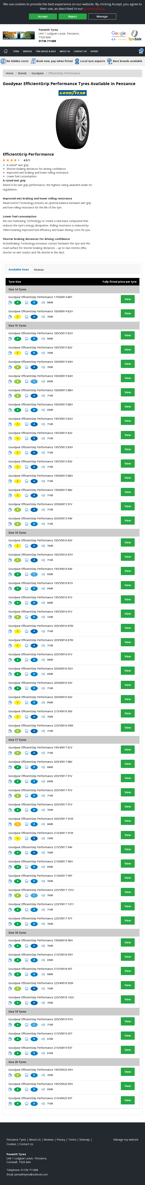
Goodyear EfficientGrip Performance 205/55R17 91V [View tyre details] (40, 776)
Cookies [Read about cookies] (11, 1144)
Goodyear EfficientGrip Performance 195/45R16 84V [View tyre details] (40, 569)
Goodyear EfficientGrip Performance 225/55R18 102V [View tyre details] (41, 997)
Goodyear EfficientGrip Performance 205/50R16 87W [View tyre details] (40, 640)
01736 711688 (47, 41)
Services (27, 51)
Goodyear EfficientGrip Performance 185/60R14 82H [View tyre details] (40, 311)
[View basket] (141, 51)
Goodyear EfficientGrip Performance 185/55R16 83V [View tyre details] (40, 540)
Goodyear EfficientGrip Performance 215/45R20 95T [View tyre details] (40, 1098)
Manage (102, 16)
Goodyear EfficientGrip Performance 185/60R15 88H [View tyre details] (40, 390)
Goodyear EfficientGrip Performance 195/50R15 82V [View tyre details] (40, 433)
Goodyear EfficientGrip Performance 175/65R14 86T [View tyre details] (40, 297)
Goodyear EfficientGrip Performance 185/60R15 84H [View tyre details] (40, 361)
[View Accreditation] (135, 35)
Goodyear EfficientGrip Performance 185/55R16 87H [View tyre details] (40, 554)
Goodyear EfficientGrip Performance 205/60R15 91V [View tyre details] (40, 504)
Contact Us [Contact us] (80, 51)
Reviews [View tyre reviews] (39, 269)
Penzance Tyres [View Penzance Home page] (16, 1139)
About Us (65, 51)
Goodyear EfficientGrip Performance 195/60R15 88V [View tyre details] (40, 490)
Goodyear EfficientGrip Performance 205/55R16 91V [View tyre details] (40, 654)
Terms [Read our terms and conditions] (72, 1139)
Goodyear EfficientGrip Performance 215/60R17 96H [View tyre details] (40, 861)
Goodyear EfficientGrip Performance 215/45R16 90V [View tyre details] (40, 711)
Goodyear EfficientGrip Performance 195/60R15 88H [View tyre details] (40, 475)
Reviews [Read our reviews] (49, 1139)
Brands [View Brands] (22, 73)
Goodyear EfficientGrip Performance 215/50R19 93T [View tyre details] (40, 1033)
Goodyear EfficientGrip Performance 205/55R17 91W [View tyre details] (40, 818)
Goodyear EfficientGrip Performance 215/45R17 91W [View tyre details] (40, 833)
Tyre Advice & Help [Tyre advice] (46, 51)
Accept (43, 16)
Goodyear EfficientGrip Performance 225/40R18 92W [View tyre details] (40, 983)
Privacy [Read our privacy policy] (61, 1139)
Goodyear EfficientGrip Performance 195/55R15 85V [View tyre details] (40, 461)
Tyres (16, 51)
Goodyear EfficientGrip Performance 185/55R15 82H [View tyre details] (40, 333)
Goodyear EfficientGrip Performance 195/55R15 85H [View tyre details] (40, 447)
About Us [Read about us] (35, 1139)
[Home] (5, 51)
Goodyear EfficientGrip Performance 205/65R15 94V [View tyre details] (40, 518)
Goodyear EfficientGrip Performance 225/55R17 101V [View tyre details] (41, 890)
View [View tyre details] (128, 299)
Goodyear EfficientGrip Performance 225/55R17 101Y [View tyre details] (41, 904)
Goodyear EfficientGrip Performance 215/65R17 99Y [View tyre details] (40, 875)
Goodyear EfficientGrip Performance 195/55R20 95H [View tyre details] (40, 1069)
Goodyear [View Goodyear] (38, 73)
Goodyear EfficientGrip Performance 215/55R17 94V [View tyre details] (40, 847)
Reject (72, 16)
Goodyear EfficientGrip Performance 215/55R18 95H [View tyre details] (40, 954)
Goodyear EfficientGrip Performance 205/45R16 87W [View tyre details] (40, 626)
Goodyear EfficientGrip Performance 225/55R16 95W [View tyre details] (40, 725)
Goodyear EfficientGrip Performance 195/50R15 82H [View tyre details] (40, 418)
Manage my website (125, 1139)
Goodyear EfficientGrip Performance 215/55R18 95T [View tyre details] (40, 969)
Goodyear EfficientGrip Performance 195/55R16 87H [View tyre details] (40, 583)
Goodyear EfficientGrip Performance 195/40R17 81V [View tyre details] (40, 747)
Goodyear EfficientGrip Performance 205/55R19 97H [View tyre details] (40, 1019)
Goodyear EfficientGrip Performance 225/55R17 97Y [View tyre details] (40, 918)
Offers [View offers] (94, 51)
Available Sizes (19, 269)
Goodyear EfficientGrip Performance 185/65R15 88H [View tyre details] (40, 404)
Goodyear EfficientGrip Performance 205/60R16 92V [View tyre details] (40, 683)
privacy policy (94, 8)
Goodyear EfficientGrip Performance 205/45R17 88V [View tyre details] (40, 761)
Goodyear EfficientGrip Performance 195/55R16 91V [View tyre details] (40, 597)
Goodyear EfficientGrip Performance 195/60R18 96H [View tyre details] (40, 940)
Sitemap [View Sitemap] (84, 1139)
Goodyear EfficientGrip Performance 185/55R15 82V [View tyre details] (40, 347)
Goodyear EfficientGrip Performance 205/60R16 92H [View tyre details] (40, 668)
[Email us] (31, 1174)
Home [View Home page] (9, 73)
